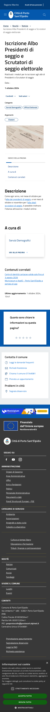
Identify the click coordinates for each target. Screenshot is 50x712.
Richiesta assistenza (15, 651)
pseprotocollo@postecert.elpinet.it (22, 623)
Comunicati (11, 568)
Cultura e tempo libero (21, 539)
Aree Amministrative (15, 476)
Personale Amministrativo (18, 492)
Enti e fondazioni (13, 484)
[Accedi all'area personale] (33, 5)
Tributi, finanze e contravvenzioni (26, 548)
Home (6, 25)
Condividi (11, 96)
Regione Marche (11, 4)
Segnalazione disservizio (17, 643)
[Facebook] (6, 459)
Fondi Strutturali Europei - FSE (20, 501)
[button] (25, 707)
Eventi (9, 593)
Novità (15, 25)
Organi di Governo (14, 471)
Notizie (25, 25)
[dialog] (25, 686)
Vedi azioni (25, 96)
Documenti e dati (14, 497)
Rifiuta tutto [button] (25, 702)
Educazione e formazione (22, 544)
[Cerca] (44, 14)
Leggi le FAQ (11, 647)
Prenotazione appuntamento (19, 638)
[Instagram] (20, 459)
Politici (9, 488)
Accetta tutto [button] (25, 696)
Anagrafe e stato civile (16, 522)
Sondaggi (10, 577)
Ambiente (10, 514)
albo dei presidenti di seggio (18, 199)
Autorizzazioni (12, 518)
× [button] (47, 663)
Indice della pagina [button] (17, 158)
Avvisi (9, 572)
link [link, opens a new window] (11, 684)
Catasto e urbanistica (15, 526)
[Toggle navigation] (5, 14)
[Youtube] (13, 459)
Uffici (8, 480)
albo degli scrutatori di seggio (20, 204)
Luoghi (9, 588)
